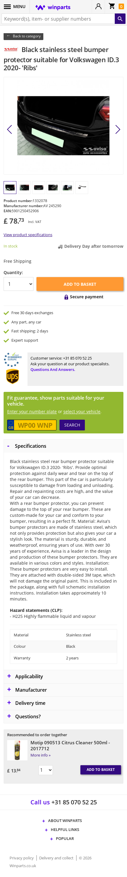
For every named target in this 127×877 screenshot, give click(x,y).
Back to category (27, 36)
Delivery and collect (56, 858)
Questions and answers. (52, 369)
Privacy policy (22, 858)
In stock (11, 246)
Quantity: (13, 272)
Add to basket (80, 284)
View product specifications (28, 234)
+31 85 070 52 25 (77, 358)
